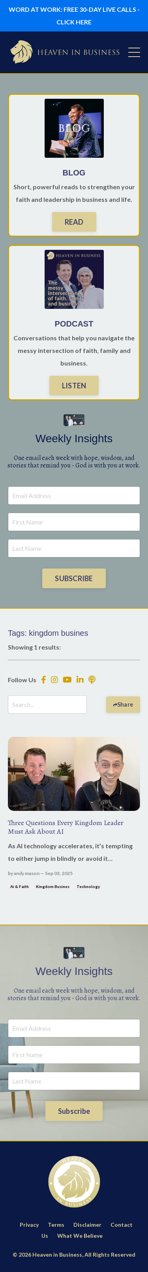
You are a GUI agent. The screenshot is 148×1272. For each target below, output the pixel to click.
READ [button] (74, 222)
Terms (56, 1224)
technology (88, 886)
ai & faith (19, 886)
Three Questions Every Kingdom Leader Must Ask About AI (66, 827)
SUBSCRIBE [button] (74, 578)
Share (125, 704)
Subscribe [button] (74, 1111)
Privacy (29, 1224)
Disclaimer (87, 1224)
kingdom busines (52, 886)
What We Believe (80, 1235)
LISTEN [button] (74, 385)
